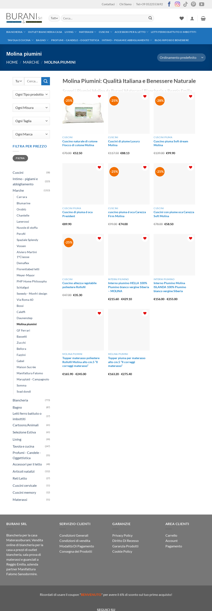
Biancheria (15, 32)
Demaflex (23, 263)
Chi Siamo (125, 4)
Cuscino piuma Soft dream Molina (171, 143)
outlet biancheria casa (45, 31)
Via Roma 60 (25, 299)
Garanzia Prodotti (125, 546)
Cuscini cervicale (25, 485)
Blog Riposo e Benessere (172, 40)
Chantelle (23, 215)
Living (70, 32)
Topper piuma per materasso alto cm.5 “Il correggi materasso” (126, 362)
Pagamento (173, 546)
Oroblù (21, 209)
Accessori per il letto (132, 32)
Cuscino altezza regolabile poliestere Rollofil (79, 285)
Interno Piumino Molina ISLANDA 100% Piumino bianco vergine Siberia (170, 287)
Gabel (20, 361)
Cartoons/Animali (26, 425)
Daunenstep (24, 318)
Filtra (20, 158)
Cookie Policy (122, 551)
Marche (31, 62)
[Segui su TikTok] (185, 4)
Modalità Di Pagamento (76, 546)
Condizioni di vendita (74, 541)
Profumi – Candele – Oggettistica (75, 40)
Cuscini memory (24, 492)
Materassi (87, 32)
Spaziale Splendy (27, 240)
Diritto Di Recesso (125, 541)
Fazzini (21, 355)
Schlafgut (23, 287)
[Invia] (150, 18)
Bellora (21, 348)
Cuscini (105, 32)
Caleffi (21, 312)
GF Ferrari (23, 330)
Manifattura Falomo (30, 373)
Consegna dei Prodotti (75, 551)
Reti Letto (20, 478)
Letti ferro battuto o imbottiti (173, 31)
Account (171, 541)
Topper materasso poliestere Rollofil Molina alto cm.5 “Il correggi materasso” (80, 362)
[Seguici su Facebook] (169, 4)
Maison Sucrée (26, 367)
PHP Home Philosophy (32, 281)
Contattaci (108, 4)
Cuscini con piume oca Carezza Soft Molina (174, 214)
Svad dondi (24, 391)
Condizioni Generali (73, 535)
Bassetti (22, 336)
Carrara (22, 197)
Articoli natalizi (24, 471)
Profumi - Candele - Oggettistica (27, 455)
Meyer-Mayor (26, 275)
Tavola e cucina (21, 40)
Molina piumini (27, 324)
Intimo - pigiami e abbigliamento (25, 181)
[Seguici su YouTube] (201, 4)
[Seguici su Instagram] (177, 4)
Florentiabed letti (28, 269)
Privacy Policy (122, 535)
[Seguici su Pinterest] (193, 4)
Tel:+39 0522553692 (149, 4)
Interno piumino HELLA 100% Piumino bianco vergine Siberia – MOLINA (128, 287)
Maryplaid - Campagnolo (33, 379)
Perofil (21, 233)
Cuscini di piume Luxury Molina (124, 143)
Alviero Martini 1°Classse (27, 254)
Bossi (20, 306)
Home (12, 62)
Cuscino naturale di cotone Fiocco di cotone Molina (79, 143)
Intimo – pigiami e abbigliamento (127, 40)
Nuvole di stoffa (27, 227)
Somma (21, 385)
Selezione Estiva (24, 432)
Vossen (21, 246)
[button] (192, 18)
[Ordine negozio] (181, 57)
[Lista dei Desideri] (182, 18)
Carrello (171, 535)
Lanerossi (23, 221)
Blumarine (23, 203)
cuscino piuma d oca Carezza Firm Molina (127, 214)
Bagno (42, 40)
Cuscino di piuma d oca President (77, 214)
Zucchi (21, 342)
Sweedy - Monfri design (32, 293)
